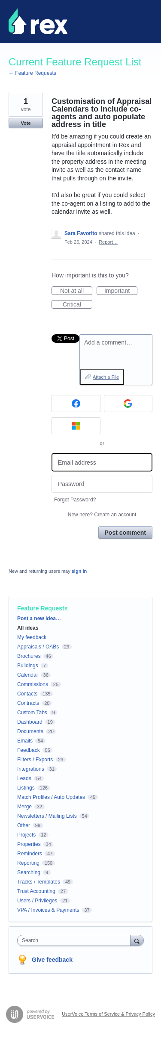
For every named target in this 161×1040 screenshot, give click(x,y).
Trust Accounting (36, 891)
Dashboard (30, 722)
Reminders (29, 854)
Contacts (27, 694)
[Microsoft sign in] (76, 425)
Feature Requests (42, 608)
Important (120, 291)
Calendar (27, 675)
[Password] (102, 484)
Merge (24, 807)
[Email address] (102, 462)
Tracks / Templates (38, 882)
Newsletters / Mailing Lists (47, 816)
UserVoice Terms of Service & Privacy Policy (108, 1013)
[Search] (137, 940)
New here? (102, 515)
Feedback (28, 750)
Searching (28, 872)
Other (23, 825)
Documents (30, 731)
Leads (24, 778)
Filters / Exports (35, 760)
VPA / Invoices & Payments (48, 910)
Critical (77, 305)
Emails (25, 741)
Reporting (28, 863)
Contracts (28, 703)
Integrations (30, 769)
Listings (26, 788)
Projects (26, 835)
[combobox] (75, 940)
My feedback (31, 637)
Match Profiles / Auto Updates (51, 797)
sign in (79, 571)
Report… (108, 242)
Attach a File (106, 377)
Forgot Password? (75, 500)
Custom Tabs (32, 713)
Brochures (29, 656)
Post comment (125, 532)
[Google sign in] (128, 403)
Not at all (76, 291)
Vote (25, 123)
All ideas (27, 628)
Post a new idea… (39, 619)
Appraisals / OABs (38, 647)
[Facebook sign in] (76, 403)
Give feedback (52, 959)
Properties (29, 844)
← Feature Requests (32, 73)
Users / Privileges (37, 901)
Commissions (32, 684)
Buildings (27, 666)
